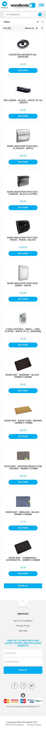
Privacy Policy (23, 626)
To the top (23, 607)
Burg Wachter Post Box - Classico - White (23, 147)
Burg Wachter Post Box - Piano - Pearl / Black (23, 238)
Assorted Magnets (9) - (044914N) (23, 55)
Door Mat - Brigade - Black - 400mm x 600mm (23, 513)
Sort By (7, 28)
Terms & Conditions (23, 621)
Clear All (42, 21)
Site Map (23, 631)
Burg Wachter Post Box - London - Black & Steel (23, 193)
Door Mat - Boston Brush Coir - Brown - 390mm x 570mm (23, 467)
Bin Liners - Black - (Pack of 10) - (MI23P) (23, 101)
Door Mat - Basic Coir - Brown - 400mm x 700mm (23, 421)
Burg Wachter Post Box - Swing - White (23, 284)
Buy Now (23, 70)
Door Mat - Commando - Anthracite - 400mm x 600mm (23, 559)
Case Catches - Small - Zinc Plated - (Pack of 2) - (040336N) (23, 330)
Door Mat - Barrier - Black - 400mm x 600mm (23, 376)
